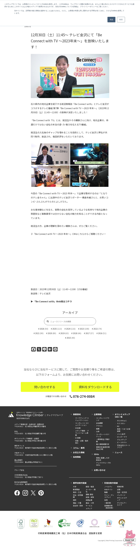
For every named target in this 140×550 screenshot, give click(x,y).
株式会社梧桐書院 (20, 482)
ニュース (118, 452)
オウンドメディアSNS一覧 (122, 415)
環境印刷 (120, 486)
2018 (75, 333)
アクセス (99, 426)
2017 (87, 333)
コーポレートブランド (102, 419)
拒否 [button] (121, 20)
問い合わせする (44, 387)
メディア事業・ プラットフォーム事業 (82, 433)
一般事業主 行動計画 (103, 440)
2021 (37, 333)
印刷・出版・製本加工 (81, 442)
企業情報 (98, 414)
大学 (74, 486)
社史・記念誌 (122, 492)
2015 (69, 337)
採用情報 (77, 457)
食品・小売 (90, 503)
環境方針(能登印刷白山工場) (103, 448)
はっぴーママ (122, 437)
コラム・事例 (78, 447)
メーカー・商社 (91, 490)
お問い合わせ (99, 470)
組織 (97, 428)
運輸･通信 (89, 494)
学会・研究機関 (78, 496)
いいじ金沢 (121, 434)
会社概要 (99, 423)
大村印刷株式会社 (20, 475)
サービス (89, 505)
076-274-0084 (82, 396)
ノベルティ (108, 486)
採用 (106, 500)
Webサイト (108, 489)
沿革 (97, 431)
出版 (118, 489)
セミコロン (121, 423)
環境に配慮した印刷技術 (102, 459)
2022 (95, 328)
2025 (54, 328)
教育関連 (76, 489)
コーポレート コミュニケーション (82, 424)
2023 (82, 328)
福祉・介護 (77, 503)
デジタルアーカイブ (122, 504)
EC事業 (78, 438)
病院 (74, 500)
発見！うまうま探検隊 (123, 430)
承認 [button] (111, 20)
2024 (68, 328)
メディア (89, 508)
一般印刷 (107, 503)
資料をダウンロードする (95, 387)
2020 (50, 333)
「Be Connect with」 (83, 104)
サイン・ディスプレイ (109, 496)
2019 (62, 333)
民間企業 (89, 500)
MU (118, 426)
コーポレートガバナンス (102, 435)
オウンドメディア (122, 499)
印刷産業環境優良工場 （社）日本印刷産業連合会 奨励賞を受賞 (70, 533)
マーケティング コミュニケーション (82, 419)
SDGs (96, 454)
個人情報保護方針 (102, 444)
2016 (100, 333)
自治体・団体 (78, 505)
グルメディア (122, 439)
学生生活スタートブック (123, 446)
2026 (42, 328)
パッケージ (121, 495)
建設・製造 (90, 486)
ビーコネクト (122, 442)
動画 (106, 492)
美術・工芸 (77, 492)
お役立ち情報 (78, 452)
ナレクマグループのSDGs (103, 464)
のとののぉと (122, 420)
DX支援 (78, 428)
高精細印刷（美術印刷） (109, 506)
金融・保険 (90, 497)
